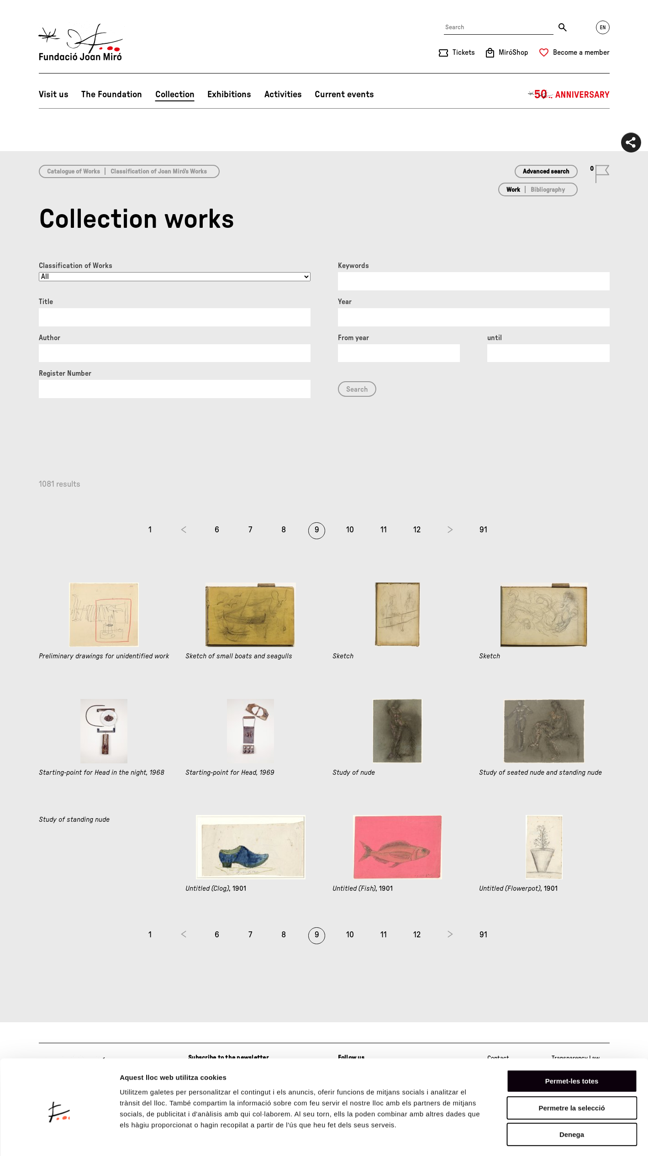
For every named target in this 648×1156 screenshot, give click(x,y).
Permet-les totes (572, 1044)
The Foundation (111, 94)
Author (49, 338)
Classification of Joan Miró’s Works (159, 171)
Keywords (353, 265)
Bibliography (548, 190)
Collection (175, 94)
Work (513, 190)
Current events (344, 94)
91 (483, 530)
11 (383, 530)
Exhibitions (229, 94)
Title (46, 301)
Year (345, 301)
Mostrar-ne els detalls (525, 1138)
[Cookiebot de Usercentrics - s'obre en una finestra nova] (59, 1138)
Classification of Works (75, 265)
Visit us (53, 94)
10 (350, 530)
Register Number (65, 373)
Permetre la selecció (571, 1071)
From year (353, 338)
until (494, 338)
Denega (571, 1098)
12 (417, 530)
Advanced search (546, 171)
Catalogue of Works (73, 171)
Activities (283, 94)
